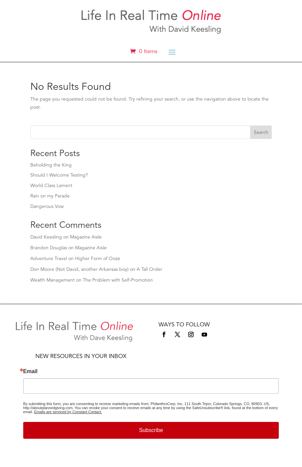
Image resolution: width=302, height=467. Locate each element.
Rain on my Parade (50, 196)
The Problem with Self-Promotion (118, 280)
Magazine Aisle (86, 237)
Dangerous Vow (47, 206)
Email (30, 371)
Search (261, 132)
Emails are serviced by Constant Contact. (68, 412)
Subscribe (151, 430)
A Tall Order (149, 269)
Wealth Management (52, 280)
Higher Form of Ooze (97, 258)
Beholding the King (51, 165)
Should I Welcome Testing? (59, 175)
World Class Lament (51, 185)
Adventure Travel (48, 258)
